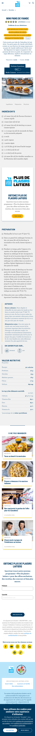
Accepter (10, 730)
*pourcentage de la (14, 413)
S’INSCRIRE (17, 216)
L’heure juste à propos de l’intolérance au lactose (13, 541)
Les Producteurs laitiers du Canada (17, 4)
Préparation (18, 104)
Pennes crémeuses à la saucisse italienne (16, 482)
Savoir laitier (9, 684)
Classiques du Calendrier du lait (14, 38)
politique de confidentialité (22, 723)
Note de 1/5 (6, 22)
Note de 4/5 (13, 22)
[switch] (17, 71)
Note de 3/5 (11, 22)
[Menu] (2, 3)
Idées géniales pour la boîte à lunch (18, 29)
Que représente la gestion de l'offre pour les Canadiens (16, 509)
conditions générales (18, 725)
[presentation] (17, 606)
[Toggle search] (33, 3)
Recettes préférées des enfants (17, 32)
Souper (28, 38)
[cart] (29, 3)
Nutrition (26, 104)
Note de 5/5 (16, 22)
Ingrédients (9, 104)
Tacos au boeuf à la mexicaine (15, 456)
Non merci (25, 730)
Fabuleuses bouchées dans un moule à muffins (17, 35)
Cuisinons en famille (23, 684)
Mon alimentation (17, 686)
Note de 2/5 (8, 22)
